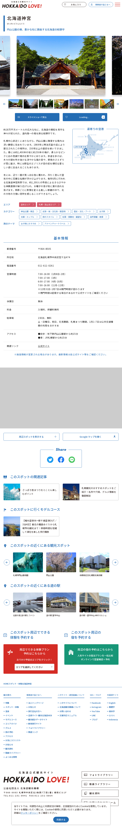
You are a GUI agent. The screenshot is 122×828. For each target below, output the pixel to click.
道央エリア (27, 204)
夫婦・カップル (29, 216)
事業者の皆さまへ (100, 4)
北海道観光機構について (70, 707)
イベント (9, 715)
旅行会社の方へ (35, 711)
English (112, 703)
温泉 (7, 711)
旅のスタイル (50, 216)
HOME (6, 684)
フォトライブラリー (36, 728)
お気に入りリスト (13, 740)
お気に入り (72, 4)
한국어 (112, 715)
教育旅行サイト (35, 724)
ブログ (95, 719)
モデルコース (11, 719)
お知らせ (9, 744)
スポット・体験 (15, 684)
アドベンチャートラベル (56, 223)
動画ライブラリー (13, 753)
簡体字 (112, 711)
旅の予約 (9, 732)
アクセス (9, 736)
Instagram (96, 707)
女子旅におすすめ (30, 223)
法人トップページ (36, 703)
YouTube (96, 711)
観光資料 (9, 749)
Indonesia (113, 719)
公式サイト (44, 346)
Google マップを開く (98, 436)
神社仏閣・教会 (29, 211)
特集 (7, 703)
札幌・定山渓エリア (49, 204)
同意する (61, 819)
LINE (94, 715)
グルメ (8, 728)
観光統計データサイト (37, 719)
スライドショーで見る (32, 117)
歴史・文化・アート (84, 211)
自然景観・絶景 (98, 216)
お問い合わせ (65, 711)
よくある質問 (11, 757)
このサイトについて (68, 703)
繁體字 (112, 707)
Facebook (96, 703)
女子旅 (104, 211)
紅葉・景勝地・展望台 (73, 216)
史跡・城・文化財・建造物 (56, 211)
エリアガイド (11, 724)
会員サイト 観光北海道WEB (40, 715)
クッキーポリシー (29, 812)
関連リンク (33, 732)
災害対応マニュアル (68, 715)
